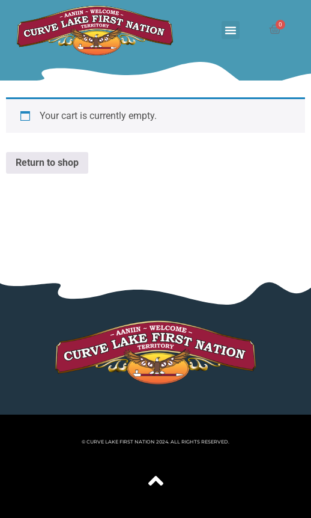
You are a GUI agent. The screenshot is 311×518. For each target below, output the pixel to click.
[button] (231, 30)
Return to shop (47, 162)
